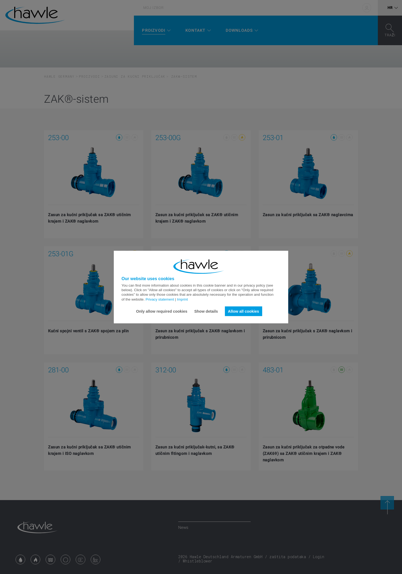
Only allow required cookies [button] (161, 311)
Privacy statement (159, 299)
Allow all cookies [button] (243, 311)
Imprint (182, 299)
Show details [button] (206, 311)
